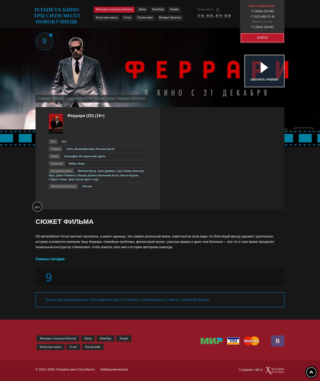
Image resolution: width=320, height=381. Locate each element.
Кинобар (158, 9)
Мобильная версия (114, 369)
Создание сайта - (261, 370)
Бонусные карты (107, 17)
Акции (174, 9)
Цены (142, 9)
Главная (44, 98)
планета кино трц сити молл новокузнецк (57, 15)
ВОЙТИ (262, 37)
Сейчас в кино (104, 98)
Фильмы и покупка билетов (114, 9)
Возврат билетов (170, 17)
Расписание (145, 17)
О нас (127, 17)
